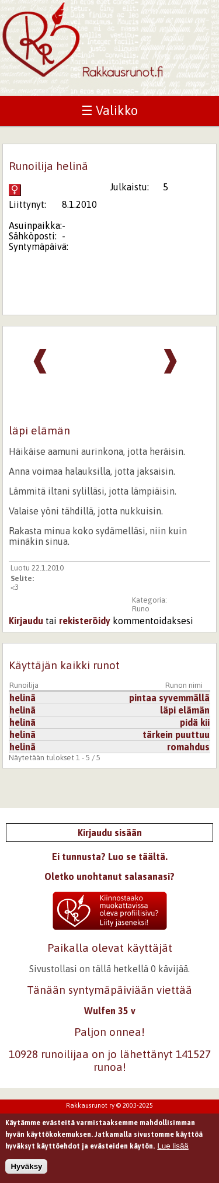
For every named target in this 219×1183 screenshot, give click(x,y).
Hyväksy (26, 1169)
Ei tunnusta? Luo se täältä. (110, 856)
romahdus (188, 747)
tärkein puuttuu (176, 734)
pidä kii (195, 722)
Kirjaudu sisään (110, 832)
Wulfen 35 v (109, 1010)
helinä (22, 698)
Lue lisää (172, 1148)
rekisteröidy (84, 620)
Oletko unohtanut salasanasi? (109, 876)
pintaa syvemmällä (169, 698)
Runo (141, 608)
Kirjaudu (26, 620)
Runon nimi (184, 685)
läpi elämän (185, 710)
